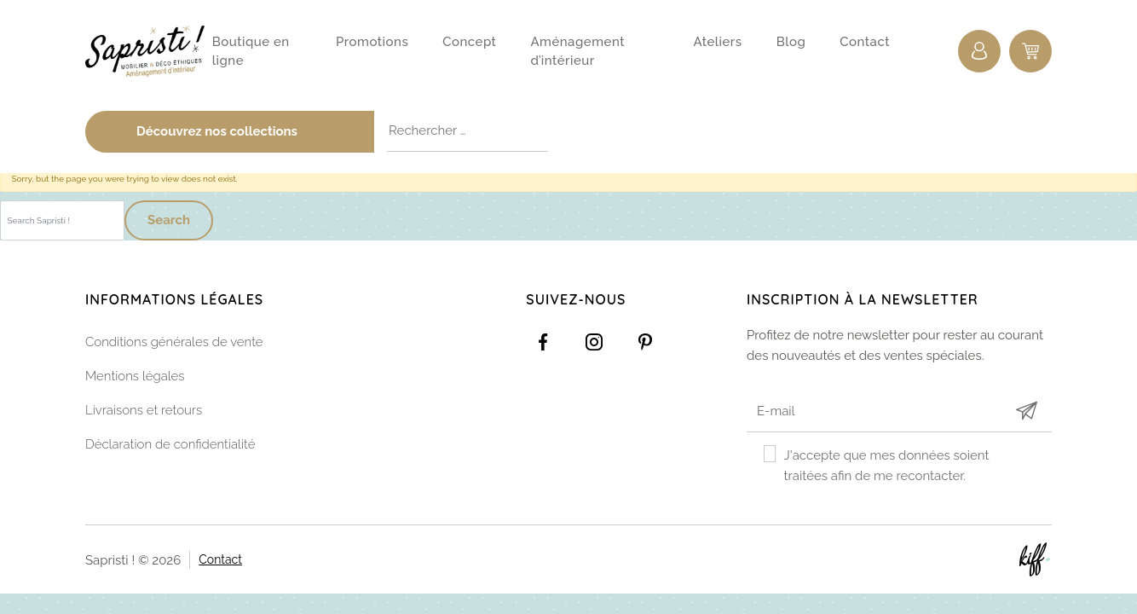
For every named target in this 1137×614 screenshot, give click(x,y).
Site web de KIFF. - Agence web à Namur (1035, 559)
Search (168, 220)
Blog (791, 41)
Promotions (372, 41)
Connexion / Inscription (979, 51)
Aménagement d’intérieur (577, 51)
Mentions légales (135, 376)
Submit (1026, 410)
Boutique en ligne (251, 51)
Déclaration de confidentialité (170, 444)
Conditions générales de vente (174, 342)
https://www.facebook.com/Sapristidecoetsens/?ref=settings (543, 342)
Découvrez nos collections (248, 131)
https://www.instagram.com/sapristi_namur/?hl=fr (594, 342)
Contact (865, 41)
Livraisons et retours (143, 410)
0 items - (1030, 51)
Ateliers (717, 41)
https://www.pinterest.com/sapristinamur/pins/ (645, 342)
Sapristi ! (148, 51)
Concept (469, 41)
